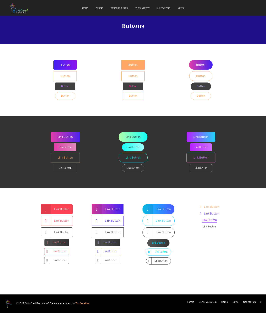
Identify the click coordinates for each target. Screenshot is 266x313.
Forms (99, 8)
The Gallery (142, 8)
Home (85, 8)
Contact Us (163, 8)
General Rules (119, 8)
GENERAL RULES (208, 302)
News (181, 8)
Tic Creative (82, 303)
